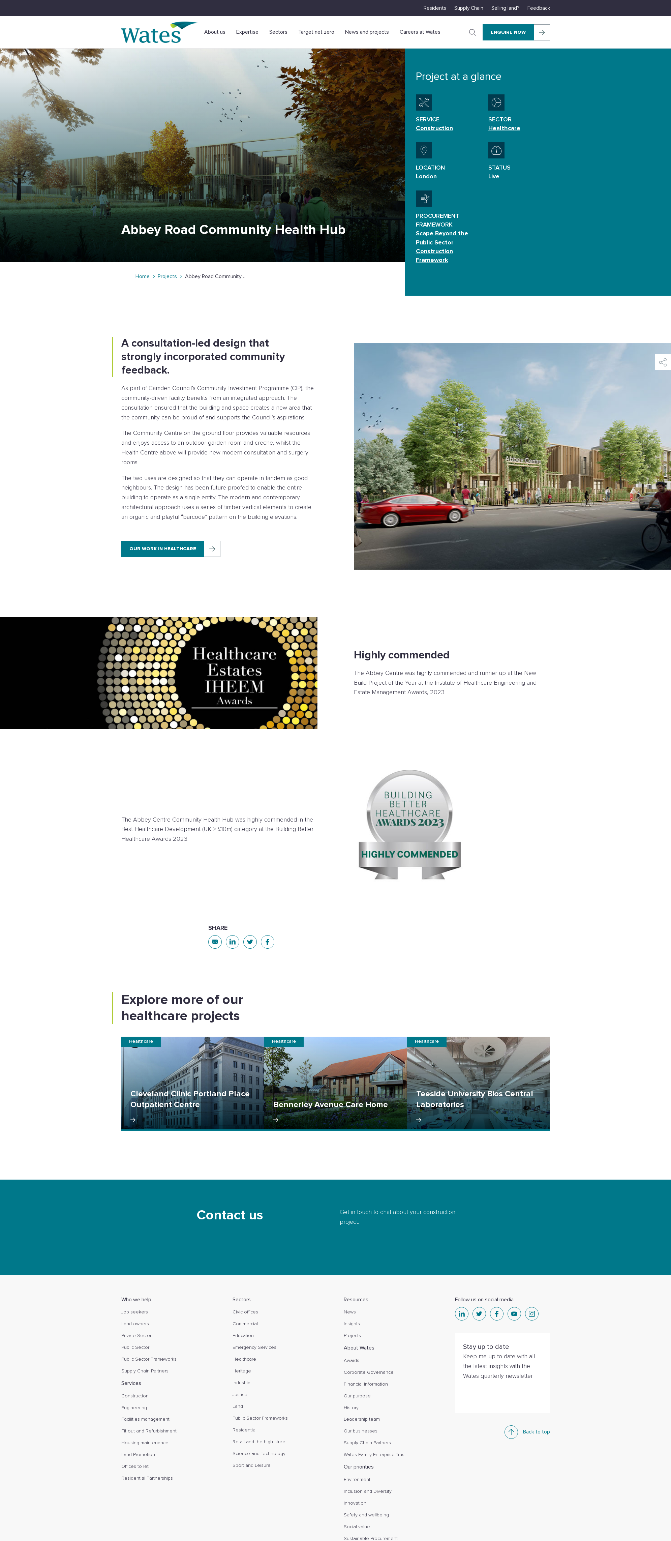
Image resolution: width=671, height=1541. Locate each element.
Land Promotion (138, 1454)
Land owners (135, 1324)
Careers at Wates (420, 32)
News (350, 1312)
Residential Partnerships (147, 1478)
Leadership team (362, 1419)
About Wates (359, 1347)
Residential (244, 1430)
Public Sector (135, 1347)
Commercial (245, 1324)
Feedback (538, 8)
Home (142, 276)
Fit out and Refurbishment (149, 1431)
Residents (435, 8)
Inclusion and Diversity (368, 1491)
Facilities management (145, 1419)
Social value (357, 1527)
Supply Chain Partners (145, 1371)
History (351, 1408)
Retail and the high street (260, 1442)
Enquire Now (508, 32)
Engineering (134, 1408)
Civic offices (245, 1312)
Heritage (242, 1371)
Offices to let (135, 1466)
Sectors (278, 32)
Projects (167, 276)
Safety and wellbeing (366, 1515)
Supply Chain (468, 8)
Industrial (242, 1383)
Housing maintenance (145, 1443)
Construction (135, 1396)
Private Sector (136, 1335)
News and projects (367, 32)
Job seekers (134, 1312)
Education (243, 1335)
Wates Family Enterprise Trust (375, 1454)
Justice (240, 1394)
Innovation (355, 1503)
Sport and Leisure (252, 1465)
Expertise (247, 32)
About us (214, 32)
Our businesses (360, 1431)
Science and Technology (259, 1453)
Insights (352, 1324)
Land (238, 1406)
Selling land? (505, 8)
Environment (357, 1479)
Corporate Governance (369, 1372)
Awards (351, 1360)
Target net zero (316, 32)
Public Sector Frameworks (149, 1359)
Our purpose (357, 1396)
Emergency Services (254, 1347)
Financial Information (366, 1384)
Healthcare (244, 1359)
